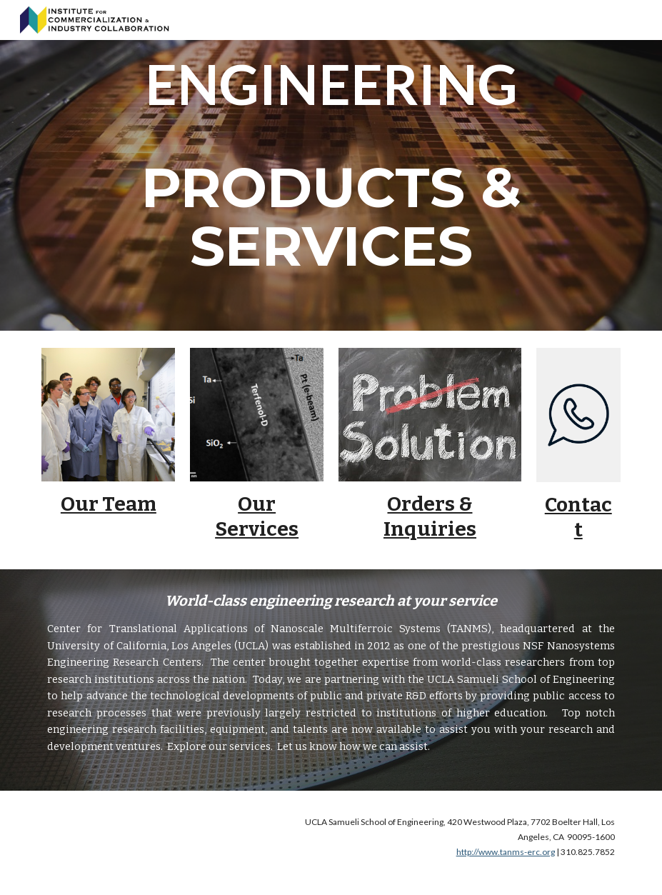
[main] (330, 165)
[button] (645, 20)
